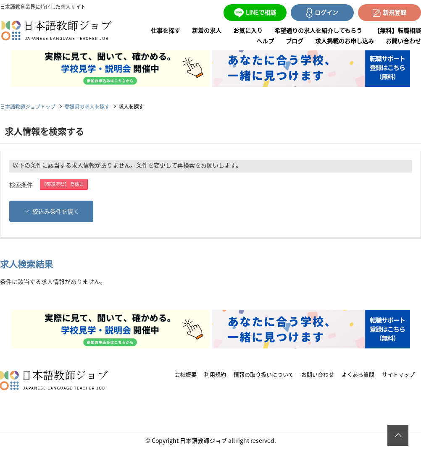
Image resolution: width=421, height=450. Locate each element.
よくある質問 (358, 374)
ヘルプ (265, 41)
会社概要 (186, 374)
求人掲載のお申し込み (344, 41)
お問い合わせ (403, 41)
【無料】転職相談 (397, 30)
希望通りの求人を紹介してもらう (318, 30)
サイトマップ (398, 374)
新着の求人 (206, 30)
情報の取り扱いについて (264, 374)
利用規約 (215, 374)
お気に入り (248, 30)
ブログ (294, 41)
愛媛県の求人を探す (87, 106)
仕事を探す (165, 30)
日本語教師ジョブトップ (27, 106)
